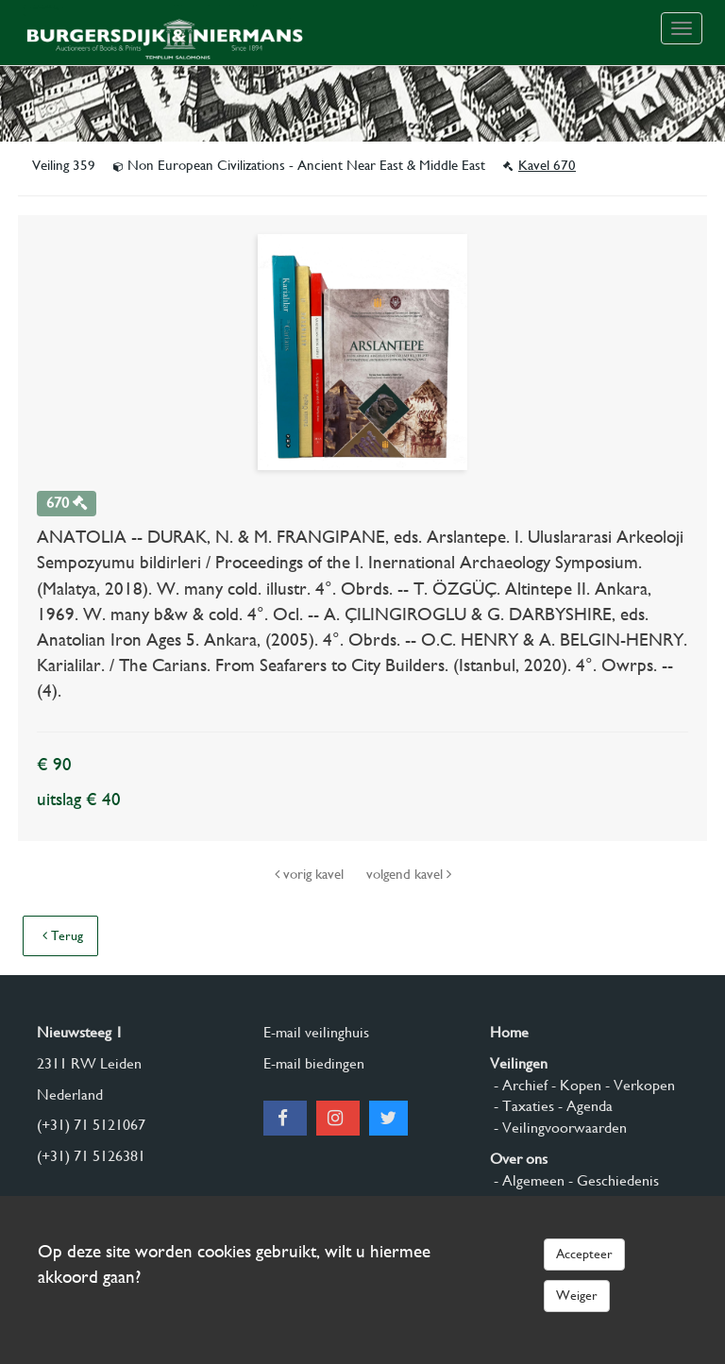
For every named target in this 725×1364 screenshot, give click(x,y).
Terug (62, 935)
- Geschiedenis (612, 1180)
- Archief (519, 1085)
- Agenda (583, 1106)
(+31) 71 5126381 (91, 1156)
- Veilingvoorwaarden (558, 1128)
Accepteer (584, 1253)
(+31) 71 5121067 (91, 1125)
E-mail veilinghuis (316, 1032)
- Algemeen (527, 1180)
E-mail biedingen (313, 1063)
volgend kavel (408, 874)
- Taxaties (522, 1106)
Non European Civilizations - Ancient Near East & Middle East (301, 165)
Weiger (577, 1295)
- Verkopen (638, 1085)
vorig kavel (311, 874)
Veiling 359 (65, 165)
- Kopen (574, 1085)
